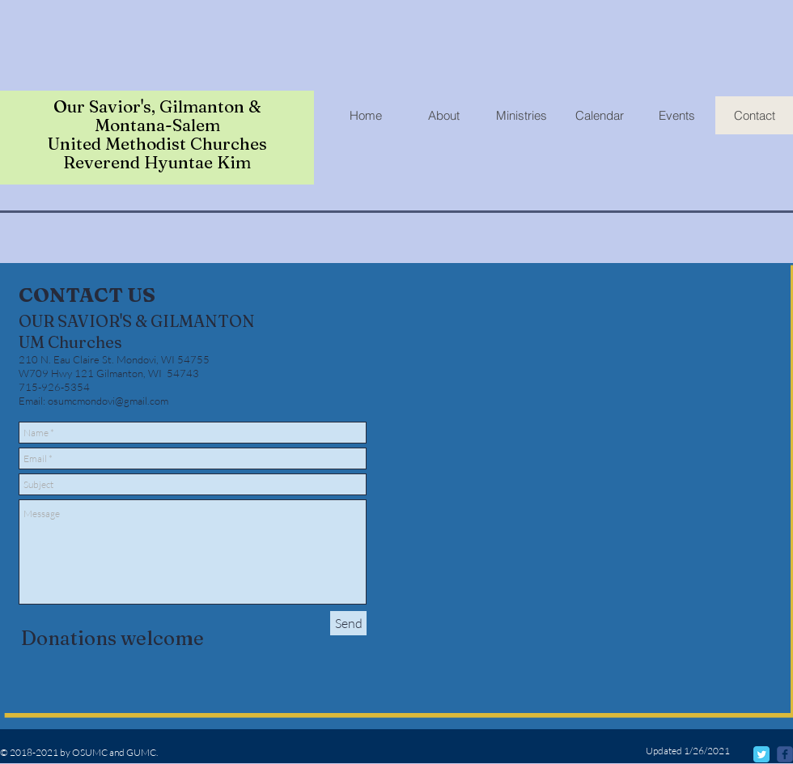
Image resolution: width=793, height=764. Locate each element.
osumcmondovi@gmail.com (108, 400)
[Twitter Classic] (761, 754)
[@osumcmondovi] (785, 754)
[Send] (348, 623)
